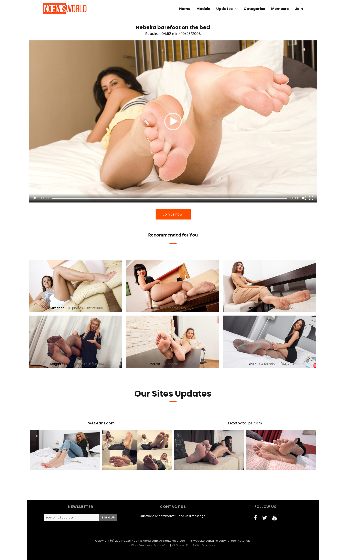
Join (299, 8)
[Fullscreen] (311, 198)
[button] (173, 121)
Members (280, 8)
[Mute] (304, 198)
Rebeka (151, 33)
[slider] (169, 198)
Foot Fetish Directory (200, 545)
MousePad (161, 545)
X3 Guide (177, 545)
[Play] (35, 198)
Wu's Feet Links (141, 545)
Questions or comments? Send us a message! (173, 516)
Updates (224, 8)
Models (203, 8)
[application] (173, 121)
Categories (254, 8)
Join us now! (173, 214)
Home (184, 8)
